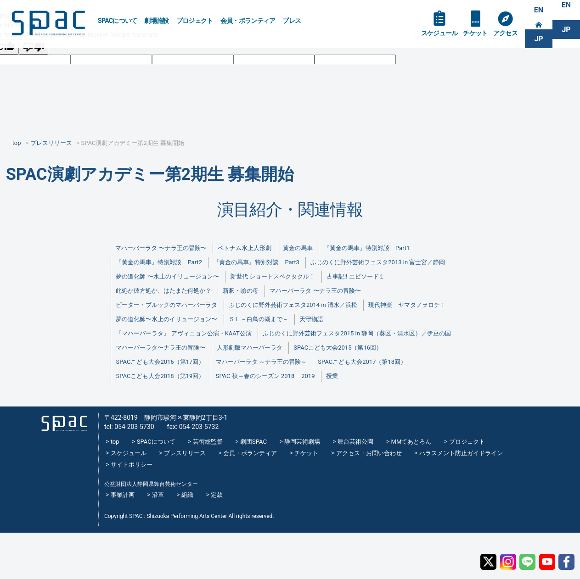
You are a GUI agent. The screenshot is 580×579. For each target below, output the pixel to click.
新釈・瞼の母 (241, 290)
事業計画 (123, 494)
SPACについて (117, 20)
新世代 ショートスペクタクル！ (272, 276)
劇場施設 (156, 20)
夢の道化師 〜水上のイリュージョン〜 (167, 276)
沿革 (158, 494)
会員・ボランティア (248, 20)
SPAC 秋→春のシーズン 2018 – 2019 (265, 376)
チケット (475, 33)
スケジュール (439, 33)
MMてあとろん (411, 441)
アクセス (505, 33)
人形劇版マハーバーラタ (249, 347)
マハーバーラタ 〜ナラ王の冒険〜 (160, 248)
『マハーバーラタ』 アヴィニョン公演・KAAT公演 (183, 333)
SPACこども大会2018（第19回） (160, 376)
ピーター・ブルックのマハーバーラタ (166, 304)
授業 (332, 376)
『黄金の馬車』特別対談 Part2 (159, 262)
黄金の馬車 (298, 248)
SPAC (48, 23)
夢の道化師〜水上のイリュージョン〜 (166, 319)
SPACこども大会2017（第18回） (362, 361)
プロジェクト (194, 20)
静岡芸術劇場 (302, 441)
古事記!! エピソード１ (356, 276)
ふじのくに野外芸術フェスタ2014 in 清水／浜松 (293, 304)
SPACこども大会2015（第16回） (337, 347)
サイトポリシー (131, 464)
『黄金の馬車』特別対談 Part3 (256, 262)
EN (538, 10)
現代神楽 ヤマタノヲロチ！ (407, 304)
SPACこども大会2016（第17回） (160, 361)
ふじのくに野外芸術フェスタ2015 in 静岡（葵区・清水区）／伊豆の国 (357, 333)
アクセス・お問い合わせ (369, 453)
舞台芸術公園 (355, 441)
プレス (291, 20)
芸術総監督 (208, 441)
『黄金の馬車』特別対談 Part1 (367, 248)
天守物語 (311, 319)
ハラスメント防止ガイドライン (461, 453)
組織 (187, 494)
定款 (217, 494)
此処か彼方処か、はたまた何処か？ (163, 290)
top (115, 441)
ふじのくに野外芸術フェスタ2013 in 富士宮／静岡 (377, 262)
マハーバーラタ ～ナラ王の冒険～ (261, 361)
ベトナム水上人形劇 (244, 248)
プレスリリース (185, 453)
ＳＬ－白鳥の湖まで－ (258, 319)
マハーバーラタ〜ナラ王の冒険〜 (160, 347)
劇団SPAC (253, 441)
